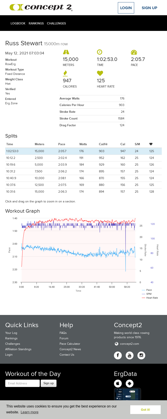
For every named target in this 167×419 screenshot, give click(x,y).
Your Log (11, 333)
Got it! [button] (145, 409)
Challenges (56, 23)
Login (126, 8)
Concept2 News (70, 349)
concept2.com (126, 343)
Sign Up (149, 8)
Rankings (36, 23)
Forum (64, 338)
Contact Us (67, 354)
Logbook (18, 23)
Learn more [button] (29, 412)
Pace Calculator (70, 343)
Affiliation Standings (18, 349)
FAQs (63, 333)
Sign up (48, 383)
